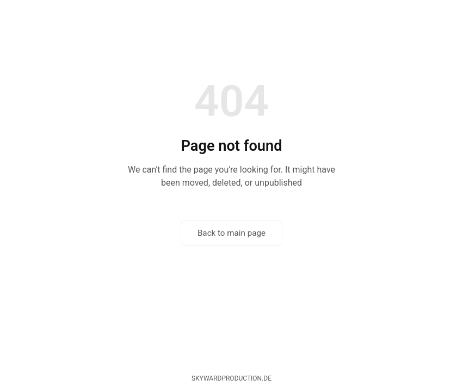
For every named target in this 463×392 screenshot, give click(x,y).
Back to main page (231, 233)
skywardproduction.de (231, 378)
